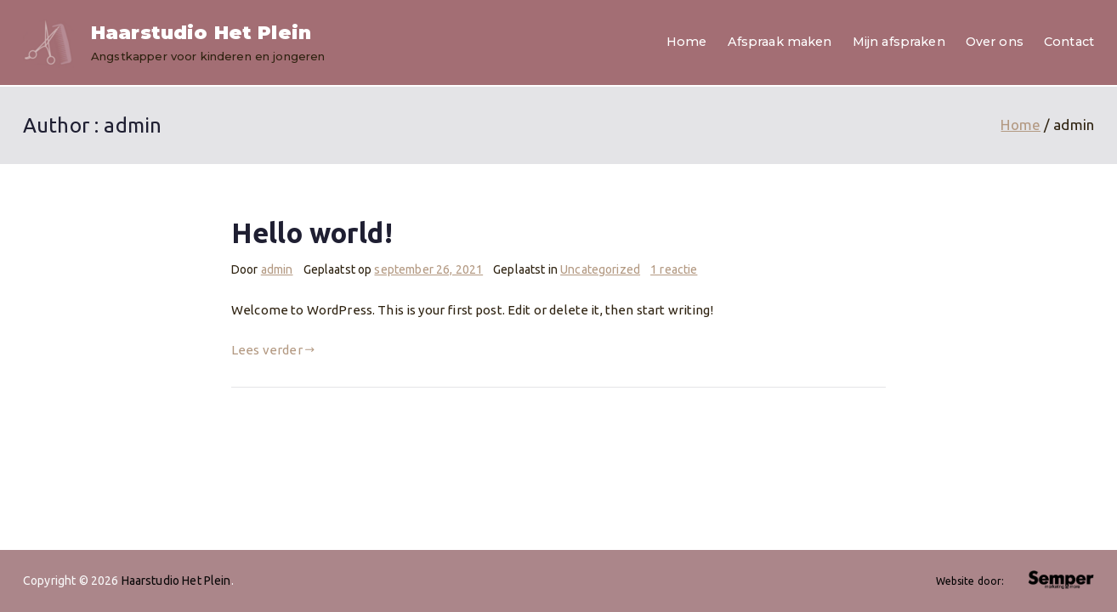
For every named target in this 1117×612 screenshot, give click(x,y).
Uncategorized (600, 269)
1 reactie (673, 269)
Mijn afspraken (899, 41)
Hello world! (312, 233)
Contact (1069, 41)
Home (686, 41)
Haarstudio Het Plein (201, 32)
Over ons (994, 41)
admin (277, 269)
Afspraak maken (780, 41)
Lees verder (273, 350)
